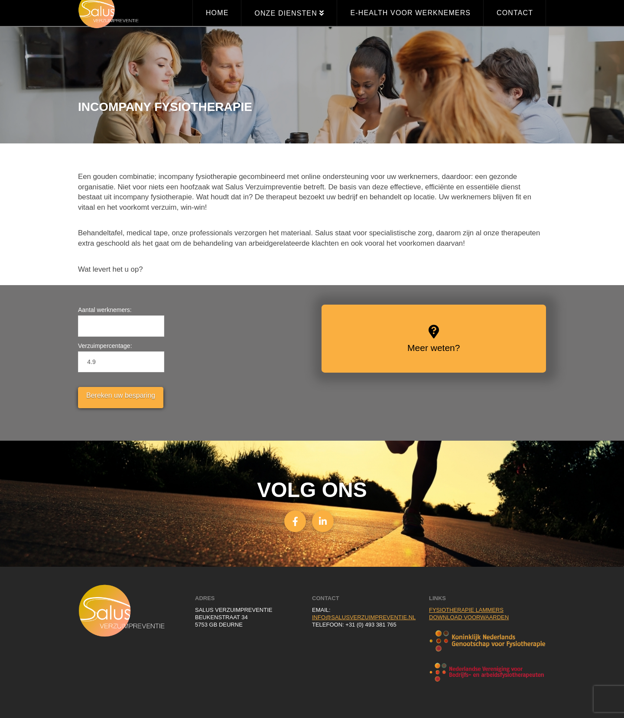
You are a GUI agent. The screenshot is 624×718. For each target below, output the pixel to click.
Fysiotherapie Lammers (466, 610)
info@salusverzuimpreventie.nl (364, 617)
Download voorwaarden (469, 617)
